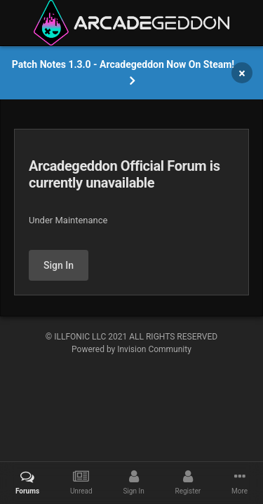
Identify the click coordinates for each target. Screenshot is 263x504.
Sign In (58, 265)
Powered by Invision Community (131, 349)
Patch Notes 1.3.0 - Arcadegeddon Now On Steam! (123, 64)
